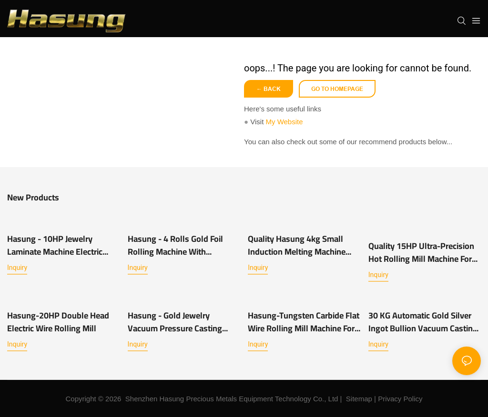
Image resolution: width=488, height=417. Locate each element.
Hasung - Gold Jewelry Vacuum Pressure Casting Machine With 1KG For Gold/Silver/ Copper (175, 322)
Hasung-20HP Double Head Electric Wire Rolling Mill (58, 322)
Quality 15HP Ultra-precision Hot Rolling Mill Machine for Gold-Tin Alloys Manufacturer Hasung (422, 252)
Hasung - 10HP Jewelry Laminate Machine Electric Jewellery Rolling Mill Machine (62, 245)
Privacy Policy (400, 399)
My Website (284, 122)
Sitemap (359, 399)
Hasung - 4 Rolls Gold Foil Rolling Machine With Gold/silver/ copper (175, 245)
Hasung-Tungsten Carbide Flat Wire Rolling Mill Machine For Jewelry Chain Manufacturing (303, 322)
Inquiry (17, 267)
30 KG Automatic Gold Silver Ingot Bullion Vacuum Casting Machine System (423, 322)
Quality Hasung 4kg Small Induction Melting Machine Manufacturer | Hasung (297, 245)
